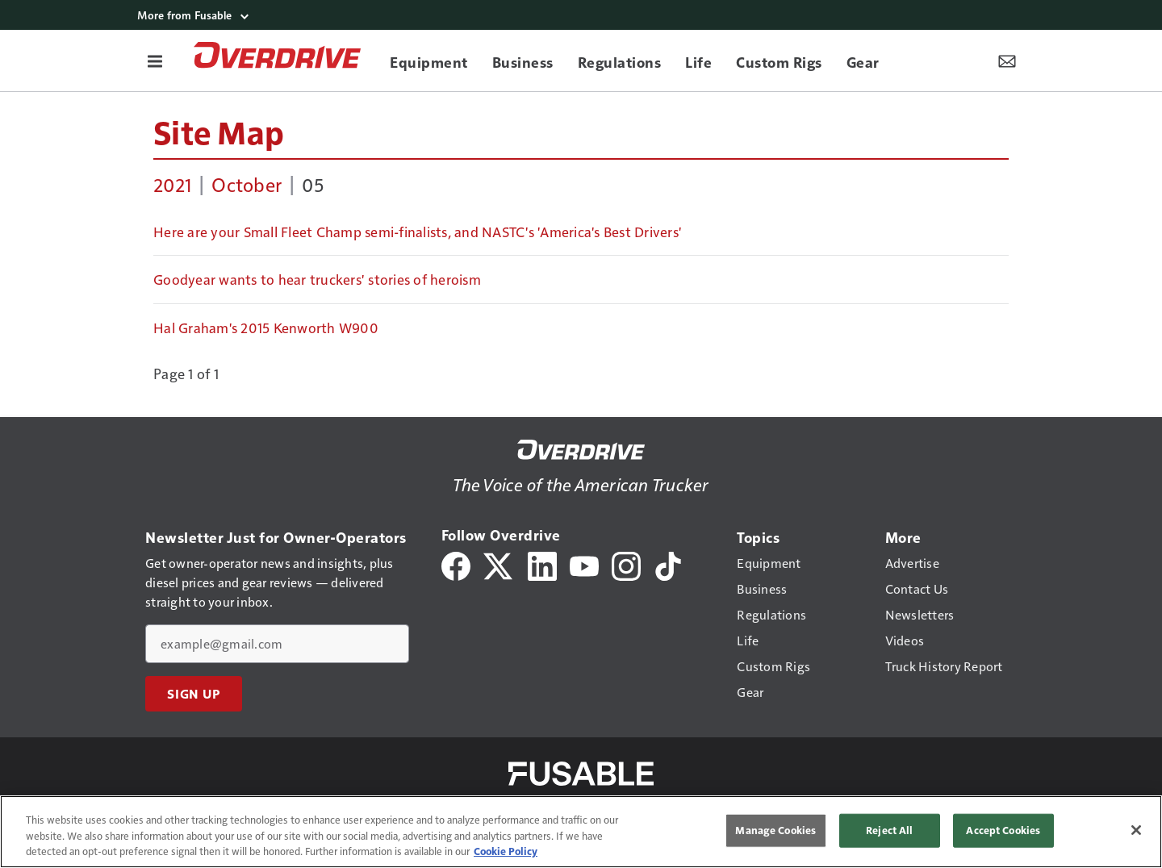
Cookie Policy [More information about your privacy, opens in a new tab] (505, 851)
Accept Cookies (1003, 830)
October (246, 184)
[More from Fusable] (581, 14)
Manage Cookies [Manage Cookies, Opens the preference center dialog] (775, 830)
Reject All (889, 830)
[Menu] (155, 60)
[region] (581, 831)
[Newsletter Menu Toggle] (1007, 60)
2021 (172, 184)
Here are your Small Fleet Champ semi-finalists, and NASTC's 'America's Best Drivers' (417, 231)
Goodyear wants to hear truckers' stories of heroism (317, 279)
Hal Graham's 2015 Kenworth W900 (265, 327)
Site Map (218, 131)
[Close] (1136, 830)
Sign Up (193, 694)
